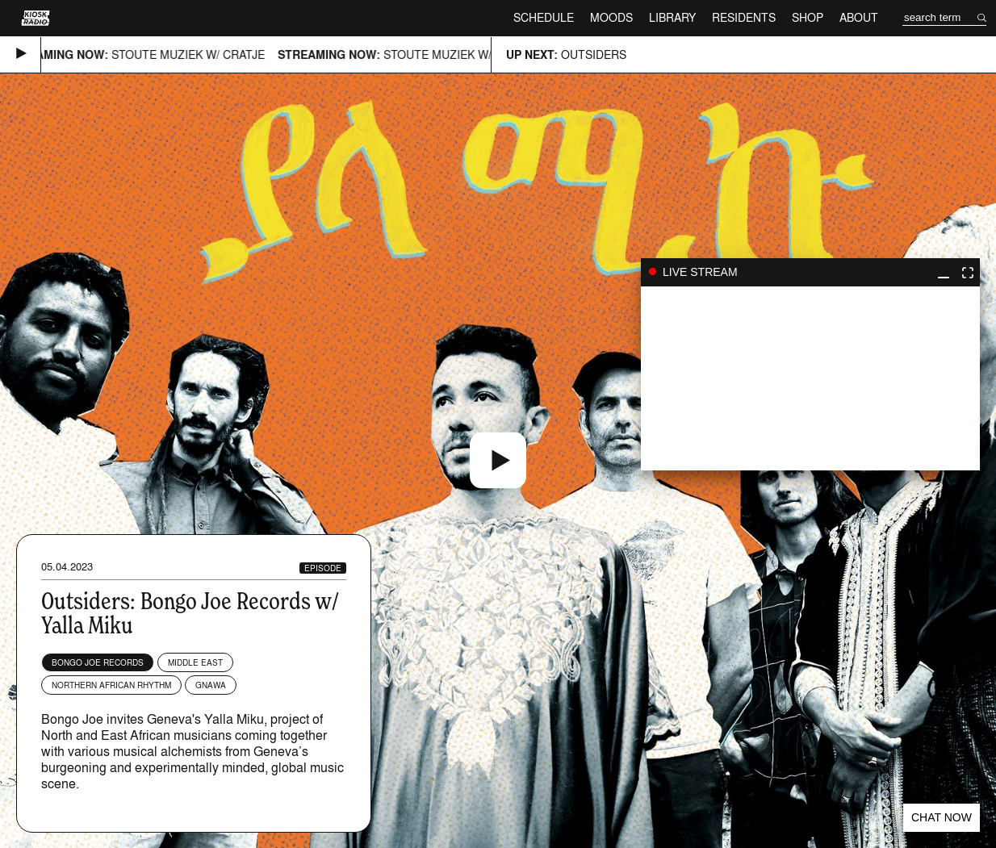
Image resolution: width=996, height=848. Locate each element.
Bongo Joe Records (98, 662)
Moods (611, 17)
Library (672, 17)
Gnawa (210, 685)
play (810, 378)
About (858, 17)
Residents (744, 17)
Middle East (195, 662)
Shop (807, 17)
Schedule (543, 17)
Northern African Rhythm (111, 685)
